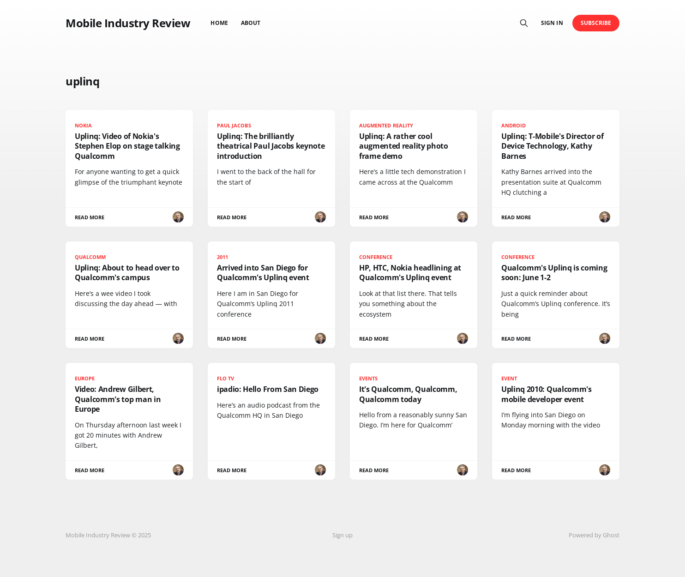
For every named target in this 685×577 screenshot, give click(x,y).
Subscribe (596, 23)
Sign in (552, 23)
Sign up (342, 535)
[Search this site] (524, 23)
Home (219, 23)
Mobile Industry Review (128, 23)
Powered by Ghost (594, 535)
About (250, 23)
